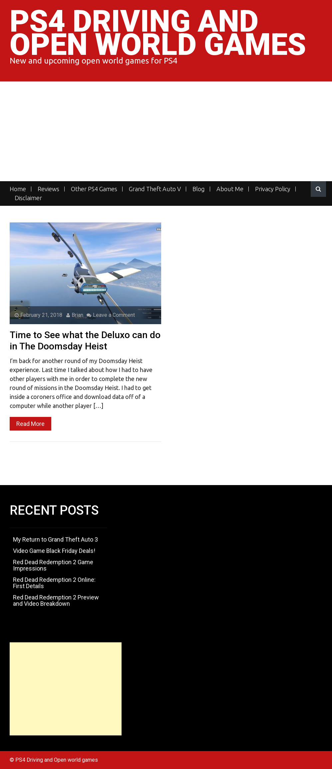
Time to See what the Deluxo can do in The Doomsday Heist (85, 340)
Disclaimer (28, 197)
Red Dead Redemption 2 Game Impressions (53, 565)
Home (18, 189)
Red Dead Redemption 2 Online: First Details (54, 582)
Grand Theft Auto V (155, 189)
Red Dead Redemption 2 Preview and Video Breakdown (56, 600)
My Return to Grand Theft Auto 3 (55, 539)
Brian (74, 315)
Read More (30, 423)
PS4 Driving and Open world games (158, 33)
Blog (198, 189)
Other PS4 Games (94, 189)
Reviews (48, 189)
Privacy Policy (272, 189)
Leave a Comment (111, 315)
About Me (229, 189)
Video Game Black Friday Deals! (54, 550)
